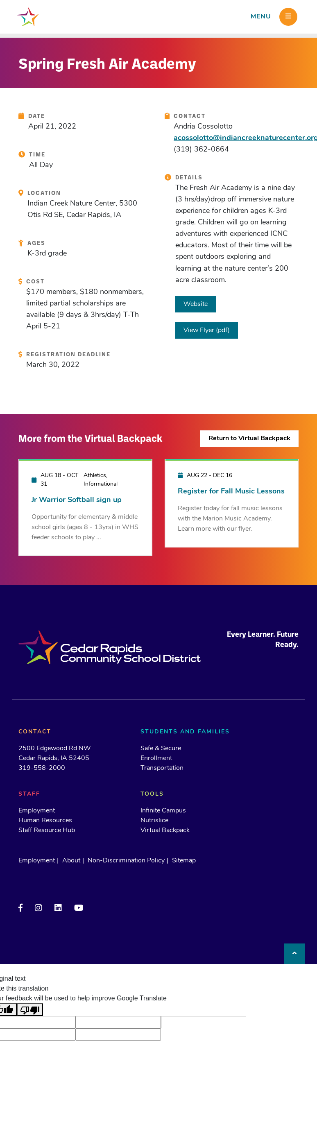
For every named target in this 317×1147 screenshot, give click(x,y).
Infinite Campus (163, 811)
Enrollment (156, 758)
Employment (36, 811)
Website (195, 304)
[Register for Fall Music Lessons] (231, 503)
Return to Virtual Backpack (249, 438)
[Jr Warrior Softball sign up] (85, 507)
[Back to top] (294, 953)
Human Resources (45, 820)
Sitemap (184, 860)
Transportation (161, 768)
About (71, 860)
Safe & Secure (160, 748)
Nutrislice (154, 820)
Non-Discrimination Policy (126, 860)
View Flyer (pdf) (206, 330)
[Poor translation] (30, 1009)
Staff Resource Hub (46, 830)
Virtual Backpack (165, 830)
